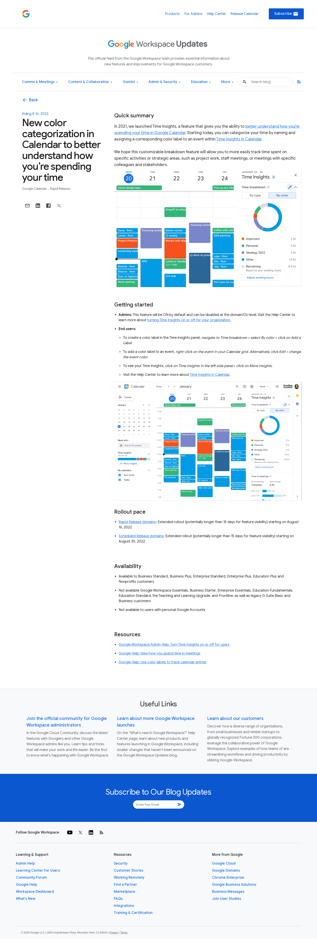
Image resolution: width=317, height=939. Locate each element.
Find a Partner (125, 884)
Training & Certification (133, 913)
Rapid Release (60, 189)
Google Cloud (224, 863)
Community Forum (31, 877)
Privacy (114, 932)
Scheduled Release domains (141, 536)
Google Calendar (35, 189)
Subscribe (286, 14)
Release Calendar (244, 14)
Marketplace (124, 891)
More (227, 82)
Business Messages (228, 891)
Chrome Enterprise (228, 877)
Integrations (124, 906)
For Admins (193, 14)
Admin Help (25, 863)
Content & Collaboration (90, 82)
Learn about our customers (235, 718)
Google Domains (226, 870)
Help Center (216, 14)
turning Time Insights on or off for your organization (188, 320)
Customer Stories (128, 870)
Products (172, 14)
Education (201, 82)
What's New (25, 899)
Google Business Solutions (234, 884)
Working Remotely (129, 877)
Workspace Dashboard (35, 891)
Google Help (26, 884)
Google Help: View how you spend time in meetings (159, 653)
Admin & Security (164, 82)
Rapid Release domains (137, 522)
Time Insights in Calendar (239, 139)
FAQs (118, 899)
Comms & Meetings (40, 82)
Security (121, 863)
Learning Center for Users (38, 870)
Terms (123, 932)
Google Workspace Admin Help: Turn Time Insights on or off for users (174, 644)
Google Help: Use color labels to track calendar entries (162, 662)
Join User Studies (226, 899)
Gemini (130, 82)
